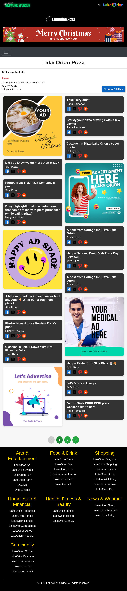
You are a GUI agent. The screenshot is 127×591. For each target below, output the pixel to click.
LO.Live (22, 484)
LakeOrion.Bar (63, 464)
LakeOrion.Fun (22, 474)
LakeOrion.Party (22, 479)
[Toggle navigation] (6, 52)
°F (98, 5)
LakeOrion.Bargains (104, 459)
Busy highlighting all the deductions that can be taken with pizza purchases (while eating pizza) (32, 210)
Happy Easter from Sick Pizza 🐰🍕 (92, 363)
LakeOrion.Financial (22, 535)
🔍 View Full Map (113, 89)
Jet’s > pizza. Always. (82, 383)
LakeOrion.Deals (63, 459)
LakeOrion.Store (104, 474)
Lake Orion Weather (105, 510)
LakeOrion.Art (22, 465)
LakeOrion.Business (22, 556)
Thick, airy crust (78, 100)
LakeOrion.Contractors (22, 525)
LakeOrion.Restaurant (64, 474)
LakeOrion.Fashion (105, 469)
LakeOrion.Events (22, 469)
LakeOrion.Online (22, 551)
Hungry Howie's (14, 217)
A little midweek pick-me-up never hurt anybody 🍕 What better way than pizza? (32, 300)
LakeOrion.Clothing (104, 479)
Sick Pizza (11, 166)
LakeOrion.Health (63, 515)
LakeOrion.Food (63, 469)
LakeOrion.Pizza (63, 479)
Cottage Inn (74, 151)
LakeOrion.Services (22, 561)
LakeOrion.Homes (22, 515)
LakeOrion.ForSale (105, 484)
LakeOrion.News (104, 505)
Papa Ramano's (76, 104)
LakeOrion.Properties (22, 510)
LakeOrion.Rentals (22, 520)
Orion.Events (22, 489)
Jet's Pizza (11, 354)
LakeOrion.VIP (63, 484)
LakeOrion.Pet (104, 489)
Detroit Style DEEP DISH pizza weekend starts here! (88, 405)
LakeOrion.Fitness (63, 510)
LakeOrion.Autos (22, 530)
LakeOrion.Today (105, 515)
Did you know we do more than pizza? (32, 162)
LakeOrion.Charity (22, 571)
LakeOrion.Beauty (63, 520)
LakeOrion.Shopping (105, 464)
